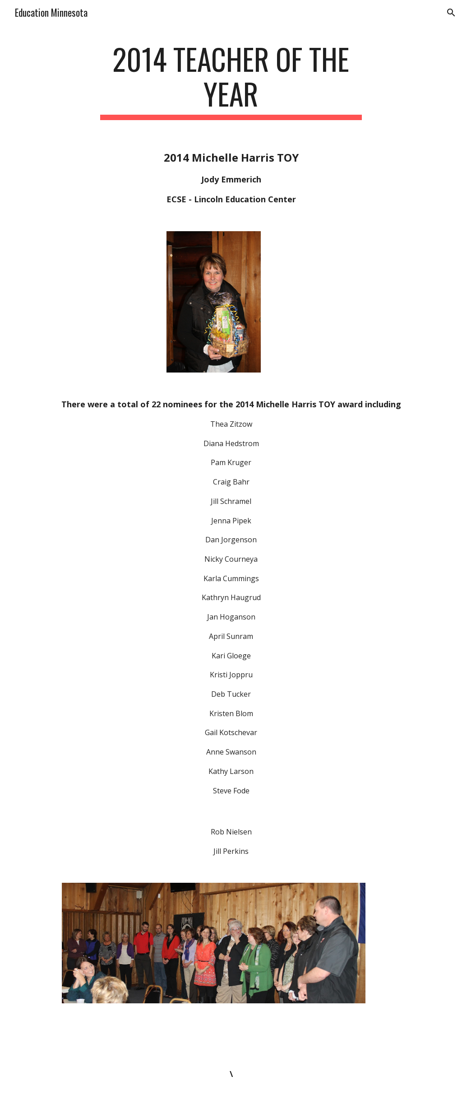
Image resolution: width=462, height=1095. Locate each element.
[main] (231, 81)
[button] (451, 12)
